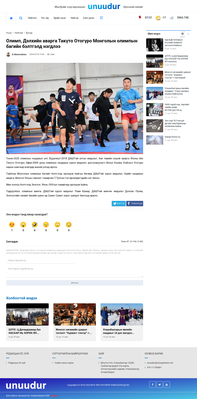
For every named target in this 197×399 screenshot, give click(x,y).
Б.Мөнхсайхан (19, 54)
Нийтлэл (32, 17)
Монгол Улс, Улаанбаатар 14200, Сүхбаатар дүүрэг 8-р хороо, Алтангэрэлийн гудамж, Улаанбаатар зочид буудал (120, 367)
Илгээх (74, 283)
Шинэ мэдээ (154, 33)
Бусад (29, 32)
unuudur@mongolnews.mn (160, 363)
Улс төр (45, 17)
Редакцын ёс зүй (16, 363)
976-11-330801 (154, 367)
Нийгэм (74, 17)
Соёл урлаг (88, 17)
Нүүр (9, 32)
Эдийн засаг (59, 17)
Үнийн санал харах (64, 363)
